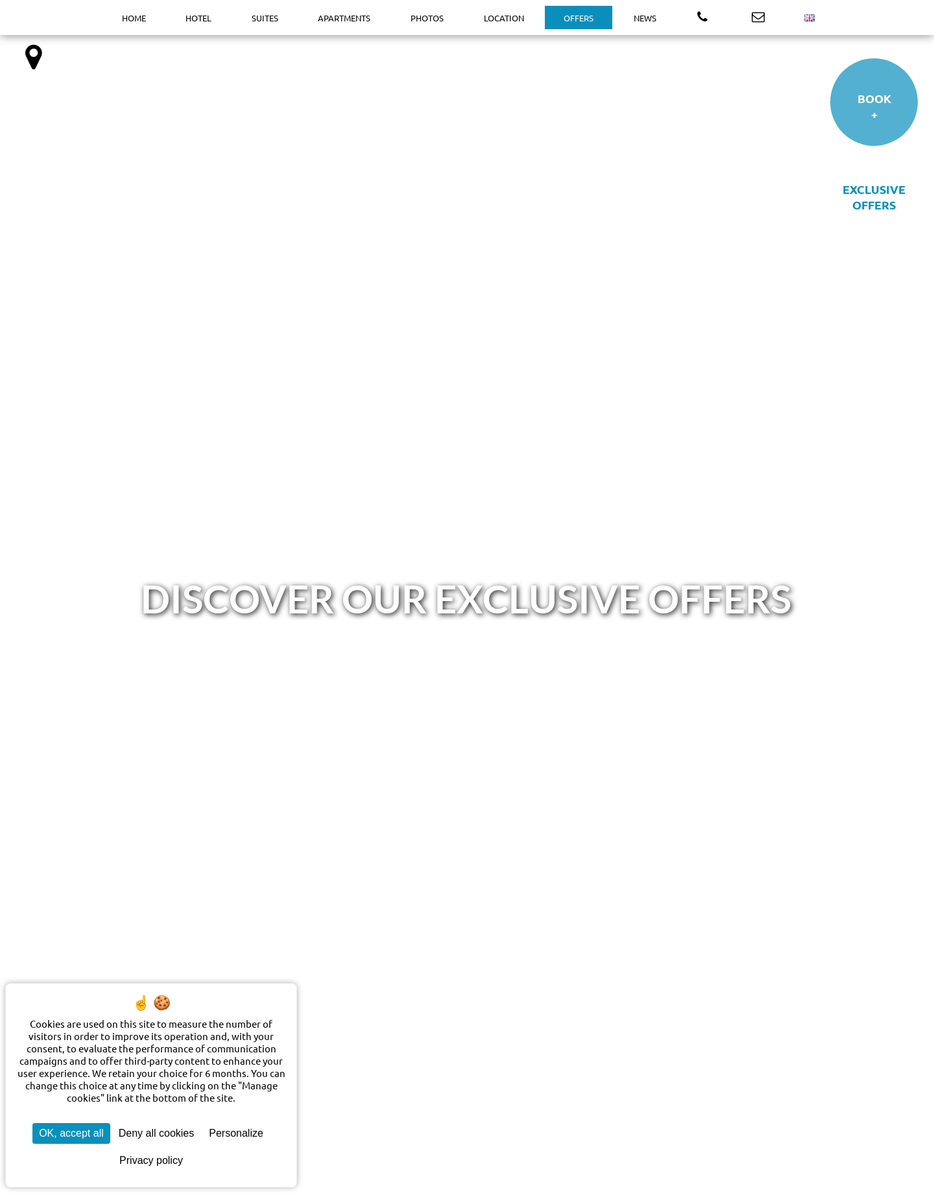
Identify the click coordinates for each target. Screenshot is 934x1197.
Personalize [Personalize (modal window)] (236, 1133)
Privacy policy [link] (151, 1160)
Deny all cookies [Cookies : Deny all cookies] (157, 1133)
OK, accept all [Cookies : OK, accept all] (71, 1133)
